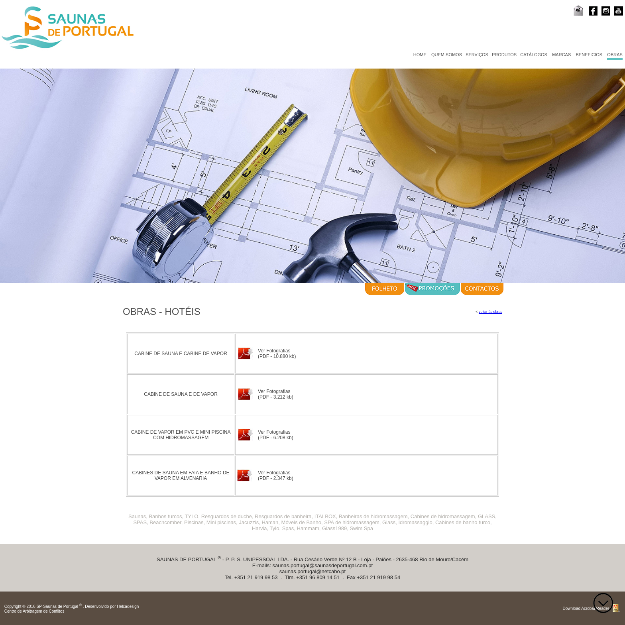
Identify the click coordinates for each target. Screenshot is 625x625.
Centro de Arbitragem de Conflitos (34, 611)
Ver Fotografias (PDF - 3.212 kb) (275, 394)
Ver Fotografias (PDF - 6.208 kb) (275, 434)
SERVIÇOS (477, 54)
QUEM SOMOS (446, 54)
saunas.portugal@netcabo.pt (312, 571)
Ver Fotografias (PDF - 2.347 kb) (275, 475)
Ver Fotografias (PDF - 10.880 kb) (277, 353)
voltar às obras (490, 312)
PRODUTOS (504, 54)
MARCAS (561, 54)
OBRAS (615, 54)
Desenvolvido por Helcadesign (112, 607)
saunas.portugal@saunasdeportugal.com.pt (322, 565)
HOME (419, 54)
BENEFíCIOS (589, 54)
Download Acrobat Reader (586, 608)
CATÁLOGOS (533, 54)
